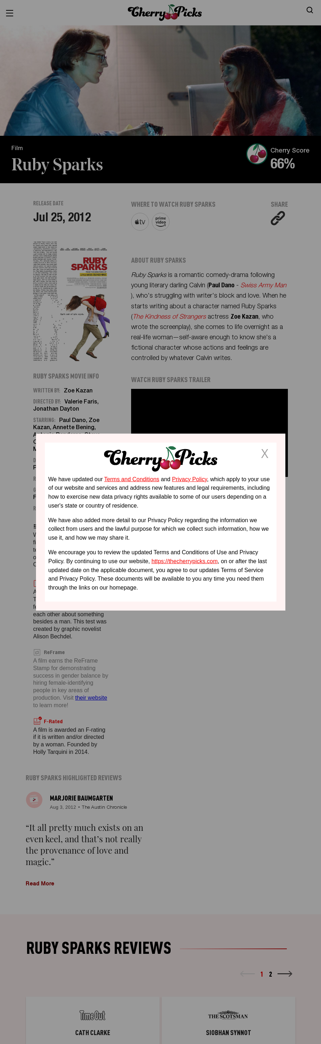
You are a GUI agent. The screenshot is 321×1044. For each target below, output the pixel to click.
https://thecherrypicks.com (184, 561)
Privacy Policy (189, 479)
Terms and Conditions (131, 479)
